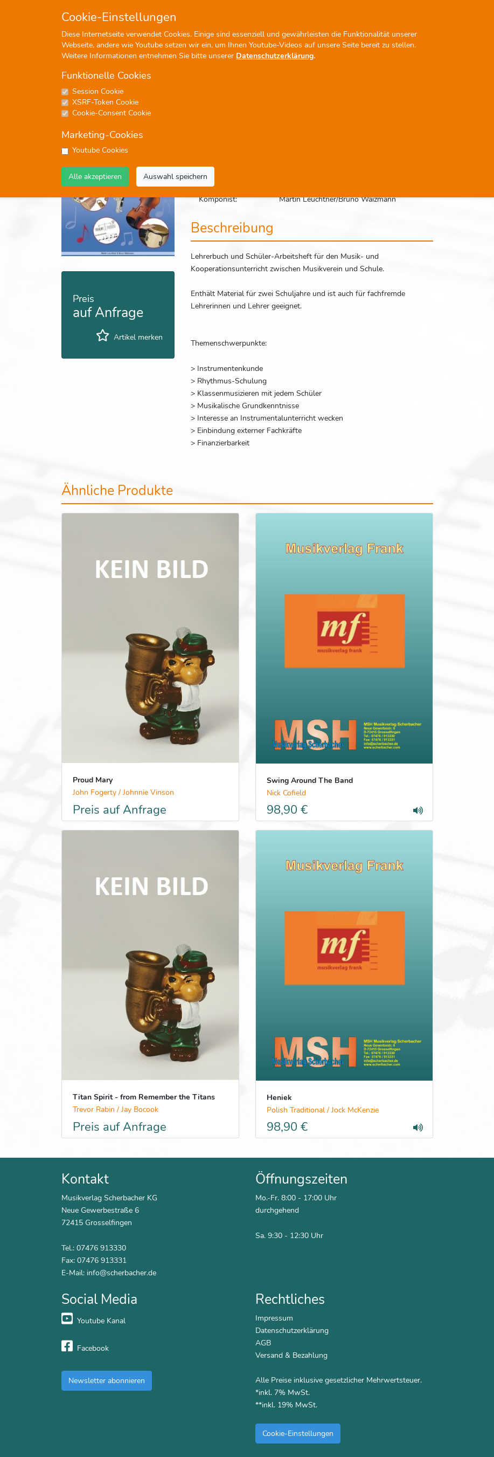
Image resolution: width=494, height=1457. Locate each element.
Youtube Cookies (100, 150)
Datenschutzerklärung (275, 56)
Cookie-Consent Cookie (111, 113)
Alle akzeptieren (95, 176)
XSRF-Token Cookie (105, 102)
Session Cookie (97, 91)
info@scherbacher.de (121, 1272)
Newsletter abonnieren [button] (106, 1380)
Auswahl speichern (175, 176)
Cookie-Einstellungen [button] (297, 1433)
